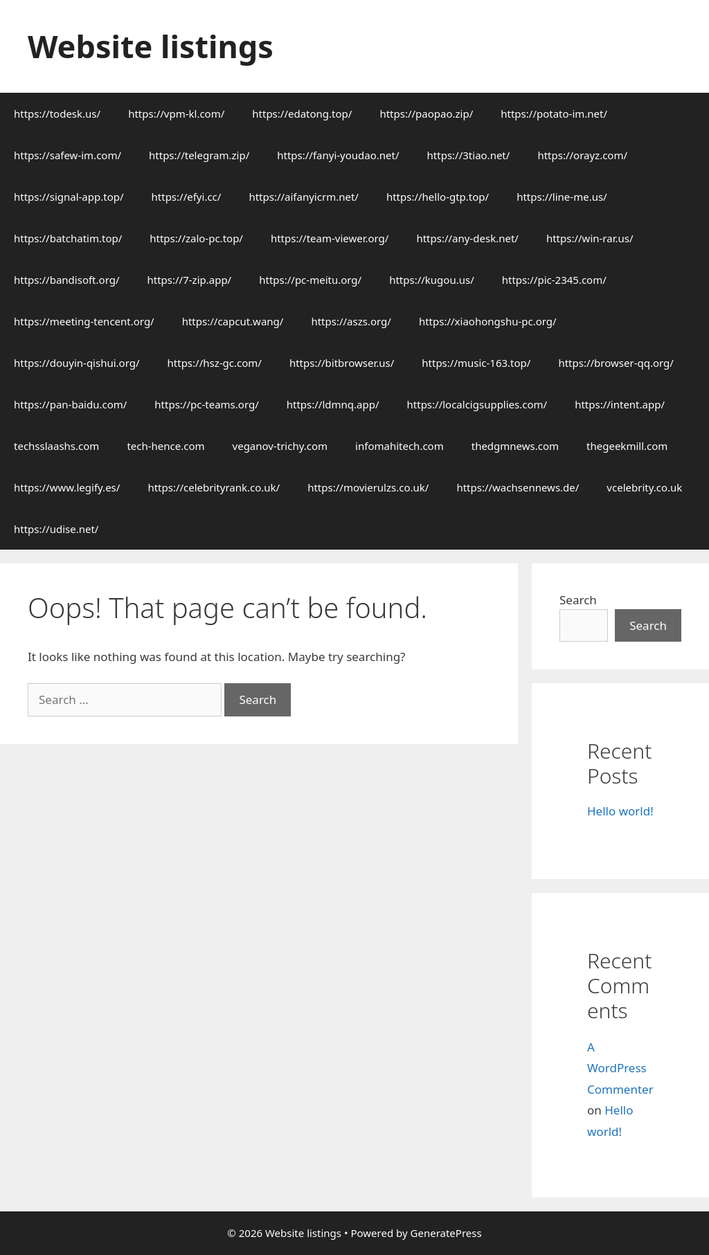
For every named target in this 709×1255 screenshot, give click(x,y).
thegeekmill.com (626, 446)
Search (578, 600)
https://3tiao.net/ (468, 155)
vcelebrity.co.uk (644, 487)
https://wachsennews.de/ (517, 487)
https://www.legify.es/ (67, 487)
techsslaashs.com (56, 446)
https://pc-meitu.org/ (310, 280)
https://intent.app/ (620, 404)
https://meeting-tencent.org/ (84, 321)
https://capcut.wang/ (233, 321)
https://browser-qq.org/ (615, 363)
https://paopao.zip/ (426, 113)
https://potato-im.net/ (554, 113)
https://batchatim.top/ (68, 238)
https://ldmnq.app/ (333, 404)
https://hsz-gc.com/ (215, 363)
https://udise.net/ (56, 529)
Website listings (150, 46)
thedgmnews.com (515, 446)
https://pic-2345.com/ (554, 280)
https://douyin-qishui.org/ (77, 363)
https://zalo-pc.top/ (196, 238)
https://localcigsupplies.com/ (477, 404)
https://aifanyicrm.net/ (304, 197)
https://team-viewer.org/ (329, 238)
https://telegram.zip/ (199, 155)
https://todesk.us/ (57, 113)
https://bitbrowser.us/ (341, 363)
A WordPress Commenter (620, 1068)
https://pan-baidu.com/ (70, 404)
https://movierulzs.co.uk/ (368, 487)
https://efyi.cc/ (187, 197)
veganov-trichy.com (280, 446)
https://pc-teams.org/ (206, 404)
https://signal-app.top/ (69, 197)
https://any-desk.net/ (467, 238)
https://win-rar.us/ (590, 238)
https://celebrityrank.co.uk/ (213, 487)
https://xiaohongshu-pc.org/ (488, 321)
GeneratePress (446, 1233)
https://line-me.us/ (562, 197)
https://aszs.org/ (351, 321)
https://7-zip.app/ (189, 280)
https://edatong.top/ (302, 113)
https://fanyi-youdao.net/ (338, 155)
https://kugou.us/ (431, 280)
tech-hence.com (165, 446)
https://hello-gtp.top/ (437, 197)
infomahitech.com (399, 446)
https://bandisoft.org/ (66, 280)
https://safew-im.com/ (67, 155)
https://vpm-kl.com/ (176, 113)
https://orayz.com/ (582, 155)
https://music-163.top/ (476, 363)
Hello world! (620, 811)
